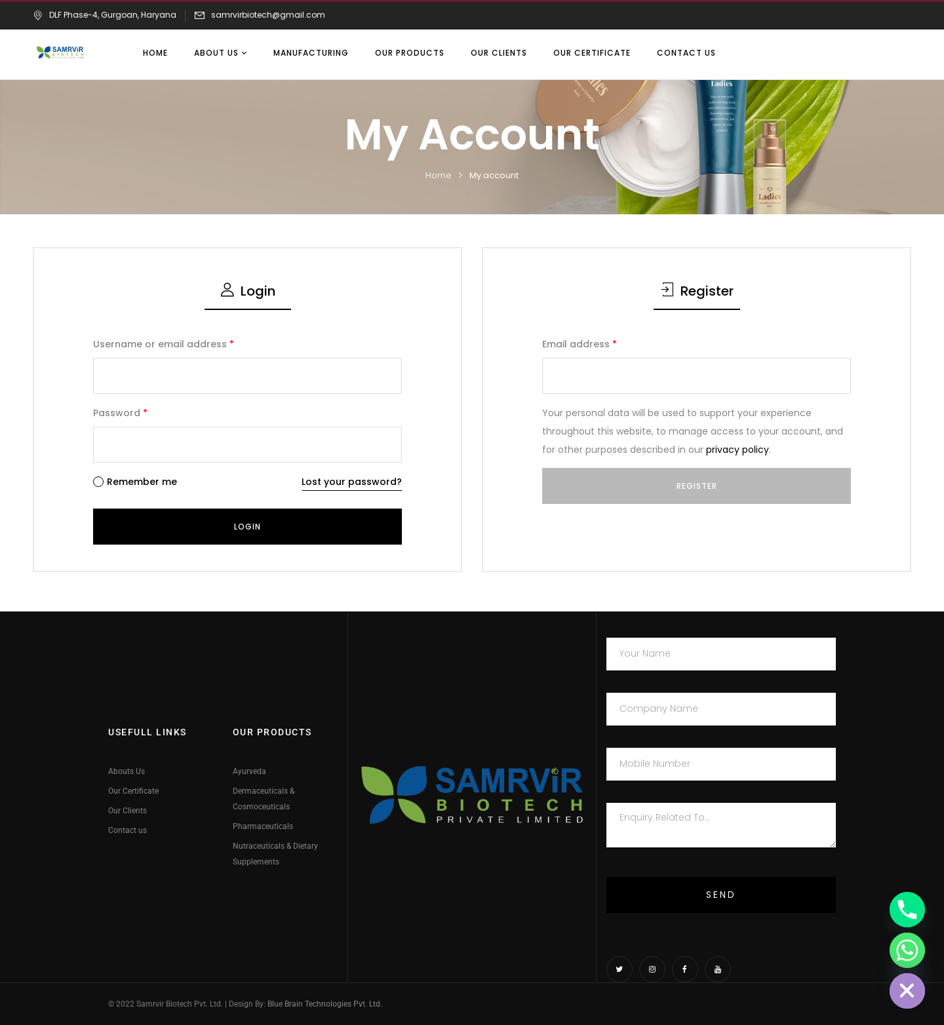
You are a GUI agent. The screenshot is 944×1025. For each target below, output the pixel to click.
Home (438, 175)
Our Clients (127, 810)
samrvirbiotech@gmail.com (268, 14)
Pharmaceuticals (263, 826)
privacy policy (737, 449)
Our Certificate (133, 791)
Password (120, 412)
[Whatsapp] (907, 950)
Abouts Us (126, 771)
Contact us (127, 830)
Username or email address (163, 344)
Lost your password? (352, 481)
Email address (579, 344)
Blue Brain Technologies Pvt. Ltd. (324, 1004)
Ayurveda (249, 771)
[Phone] (907, 909)
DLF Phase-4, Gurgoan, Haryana (104, 14)
